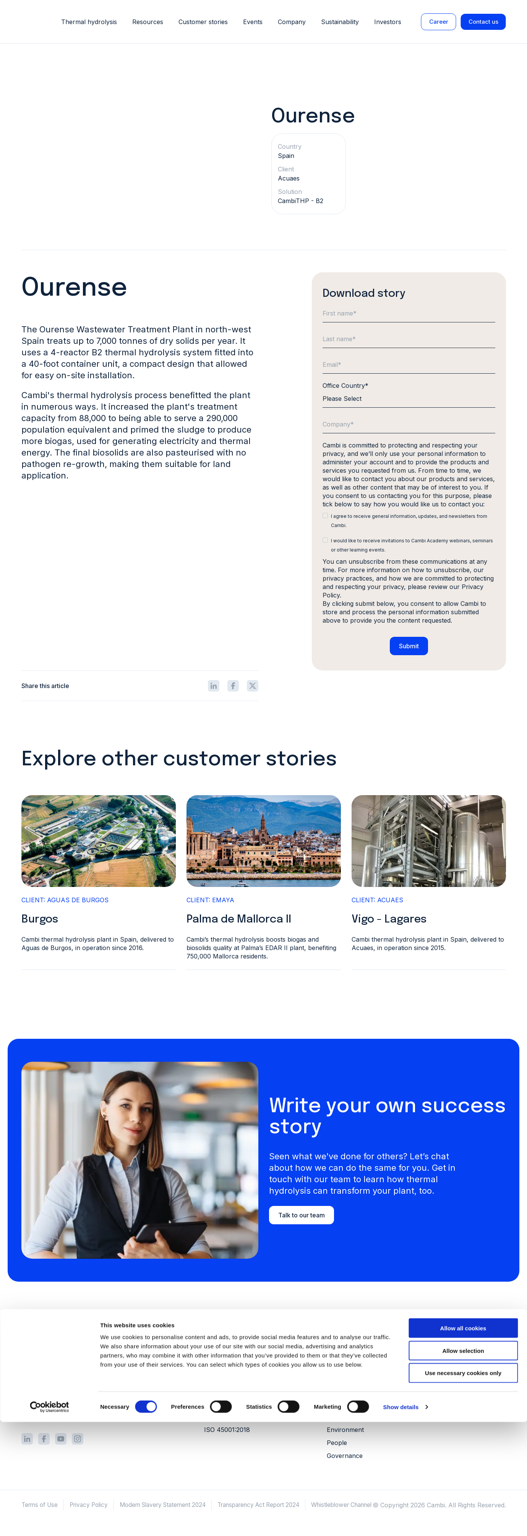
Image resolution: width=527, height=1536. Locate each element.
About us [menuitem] (340, 1338)
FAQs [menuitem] (451, 1390)
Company (292, 22)
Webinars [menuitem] (456, 1403)
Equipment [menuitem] (219, 1351)
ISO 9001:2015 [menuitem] (225, 1406)
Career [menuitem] (337, 1377)
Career (438, 21)
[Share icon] (213, 689)
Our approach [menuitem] (347, 1419)
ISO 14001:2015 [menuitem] (226, 1419)
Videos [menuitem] (452, 1377)
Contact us (483, 21)
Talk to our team (301, 1218)
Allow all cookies (463, 1442)
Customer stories (203, 22)
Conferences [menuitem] (462, 1416)
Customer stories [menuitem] (468, 1338)
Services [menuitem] (216, 1364)
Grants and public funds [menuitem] (362, 1351)
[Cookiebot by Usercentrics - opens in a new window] (49, 1521)
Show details (401, 1521)
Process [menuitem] (216, 1338)
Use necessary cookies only (463, 1487)
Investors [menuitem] (340, 1364)
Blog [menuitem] (449, 1364)
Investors (387, 22)
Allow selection (463, 1464)
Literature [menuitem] (457, 1351)
